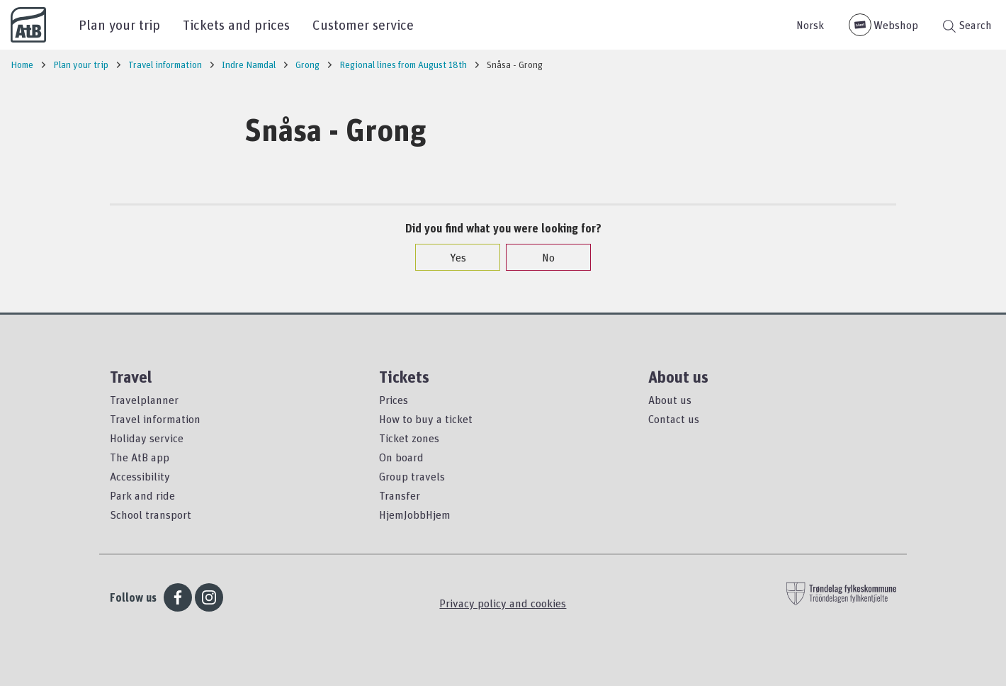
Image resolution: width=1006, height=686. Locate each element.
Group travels (412, 476)
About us (669, 400)
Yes (451, 257)
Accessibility (140, 476)
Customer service (363, 24)
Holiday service (146, 438)
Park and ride (142, 495)
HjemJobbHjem (415, 514)
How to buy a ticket (426, 419)
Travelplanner (144, 400)
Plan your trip (119, 24)
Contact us (673, 419)
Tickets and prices (236, 24)
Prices (393, 400)
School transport (150, 514)
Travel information (155, 419)
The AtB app (139, 457)
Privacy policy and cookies (502, 603)
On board (401, 457)
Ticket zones (409, 438)
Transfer (399, 495)
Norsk (810, 25)
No (541, 257)
